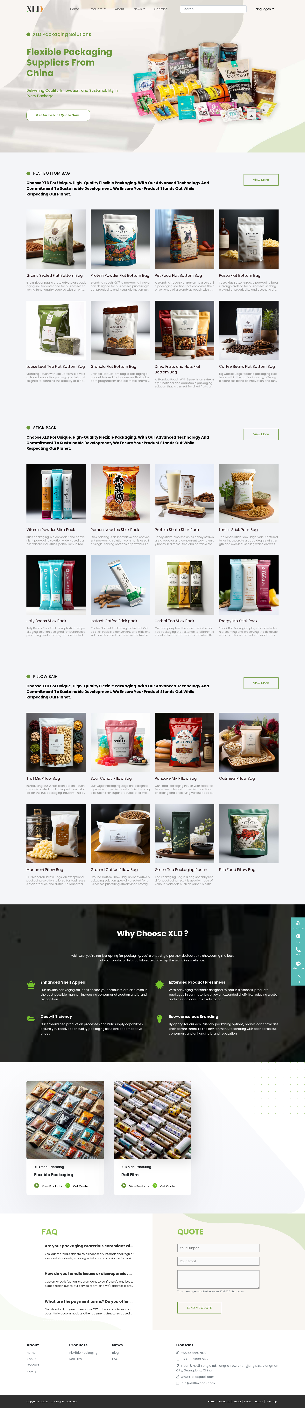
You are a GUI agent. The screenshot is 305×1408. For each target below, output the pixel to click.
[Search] (213, 9)
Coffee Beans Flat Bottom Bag (247, 366)
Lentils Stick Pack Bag (238, 529)
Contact (160, 9)
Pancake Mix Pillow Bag (176, 778)
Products (96, 9)
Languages (263, 9)
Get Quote (76, 1185)
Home (74, 9)
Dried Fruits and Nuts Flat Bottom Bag (177, 369)
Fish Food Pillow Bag (237, 869)
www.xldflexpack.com (197, 1377)
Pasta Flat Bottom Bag (239, 275)
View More (261, 180)
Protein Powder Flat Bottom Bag (120, 275)
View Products (48, 1185)
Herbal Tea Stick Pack (174, 621)
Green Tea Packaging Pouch (181, 869)
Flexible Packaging (83, 1352)
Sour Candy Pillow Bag (111, 778)
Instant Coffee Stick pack (114, 621)
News (138, 9)
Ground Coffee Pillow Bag (114, 869)
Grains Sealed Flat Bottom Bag (54, 275)
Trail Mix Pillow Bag (43, 778)
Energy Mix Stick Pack (238, 621)
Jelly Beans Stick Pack (46, 621)
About (119, 9)
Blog (115, 1352)
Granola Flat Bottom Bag (113, 366)
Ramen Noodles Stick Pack (115, 529)
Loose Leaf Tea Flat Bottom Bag (55, 366)
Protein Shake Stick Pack (177, 529)
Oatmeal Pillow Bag (237, 778)
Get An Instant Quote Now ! (58, 115)
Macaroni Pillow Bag (44, 869)
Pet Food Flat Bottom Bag (178, 275)
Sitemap (271, 1401)
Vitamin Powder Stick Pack (50, 529)
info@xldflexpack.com (195, 1383)
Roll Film (75, 1359)
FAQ (115, 1359)
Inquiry (31, 1371)
